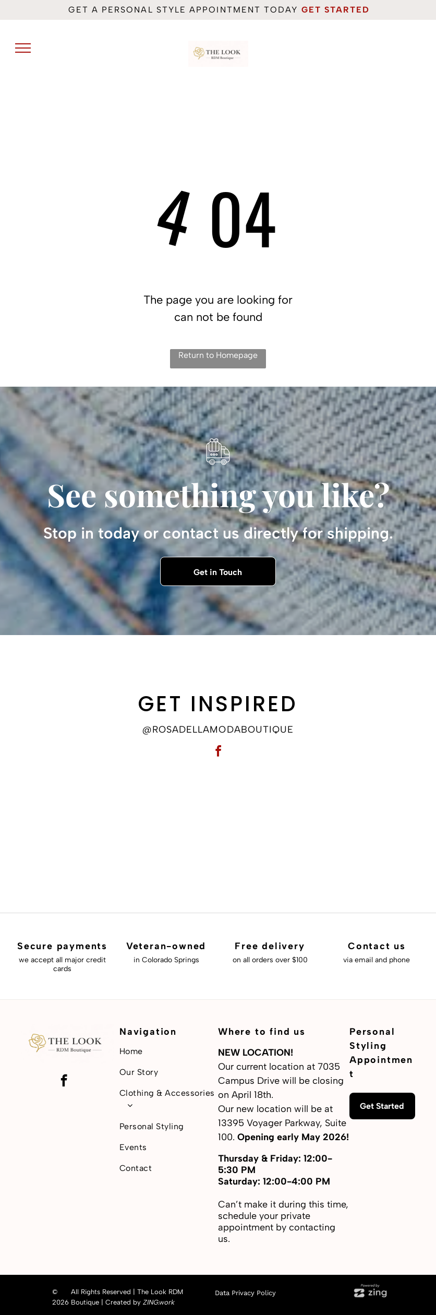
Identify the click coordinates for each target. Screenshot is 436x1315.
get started (335, 10)
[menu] (23, 48)
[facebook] (218, 752)
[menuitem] (168, 1051)
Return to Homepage (218, 355)
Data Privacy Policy (245, 1293)
